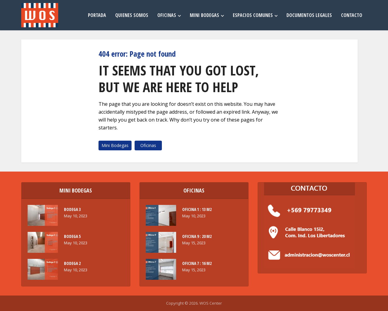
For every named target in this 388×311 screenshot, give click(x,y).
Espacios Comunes (253, 15)
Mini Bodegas (204, 15)
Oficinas (166, 15)
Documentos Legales (309, 15)
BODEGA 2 (72, 263)
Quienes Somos (131, 15)
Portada (97, 15)
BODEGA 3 (72, 209)
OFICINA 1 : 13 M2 (197, 209)
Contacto (351, 15)
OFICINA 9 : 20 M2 (197, 236)
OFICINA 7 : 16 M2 (197, 263)
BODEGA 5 (72, 236)
